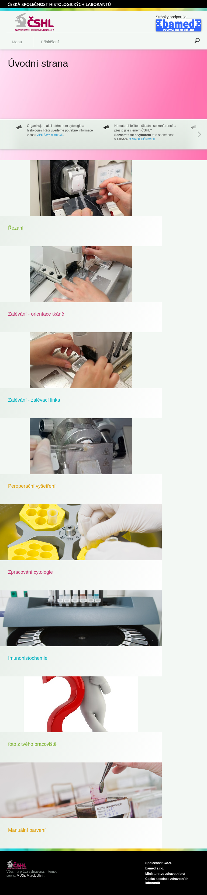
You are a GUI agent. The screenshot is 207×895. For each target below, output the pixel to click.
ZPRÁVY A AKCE (50, 135)
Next (199, 134)
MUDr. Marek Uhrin (30, 876)
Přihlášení (50, 42)
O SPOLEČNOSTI (142, 139)
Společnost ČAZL (158, 863)
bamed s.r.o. (154, 868)
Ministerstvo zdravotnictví (165, 874)
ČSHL (59, 4)
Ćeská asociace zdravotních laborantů (166, 881)
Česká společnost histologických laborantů (40, 22)
